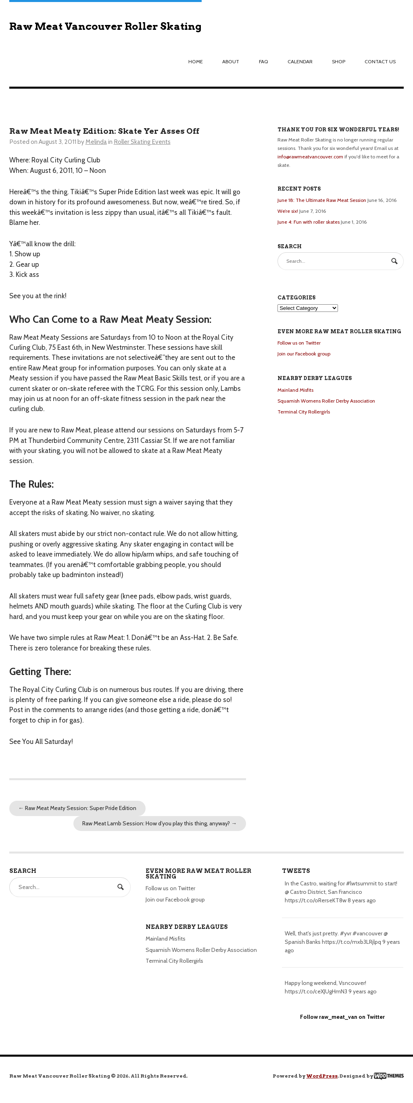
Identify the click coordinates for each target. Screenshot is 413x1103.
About (230, 61)
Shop (338, 61)
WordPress (322, 1076)
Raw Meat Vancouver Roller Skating (105, 26)
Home (195, 61)
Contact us (380, 61)
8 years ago (362, 900)
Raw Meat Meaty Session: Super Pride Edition (77, 808)
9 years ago (362, 991)
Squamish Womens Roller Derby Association (326, 401)
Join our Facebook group (303, 354)
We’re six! (287, 211)
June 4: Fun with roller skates (308, 222)
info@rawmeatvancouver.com (310, 157)
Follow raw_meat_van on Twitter (342, 1016)
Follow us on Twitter (299, 343)
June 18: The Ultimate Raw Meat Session (321, 200)
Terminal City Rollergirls (303, 412)
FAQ (263, 61)
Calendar (300, 61)
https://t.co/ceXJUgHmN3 (316, 991)
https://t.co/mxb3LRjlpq (351, 941)
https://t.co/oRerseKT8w (315, 900)
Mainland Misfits (295, 390)
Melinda (96, 141)
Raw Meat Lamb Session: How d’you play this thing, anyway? (159, 823)
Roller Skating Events (142, 141)
